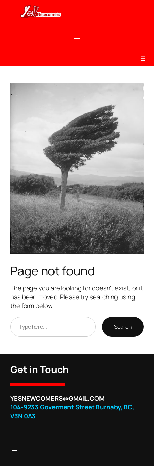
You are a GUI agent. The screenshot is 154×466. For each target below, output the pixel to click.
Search (123, 327)
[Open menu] (77, 37)
